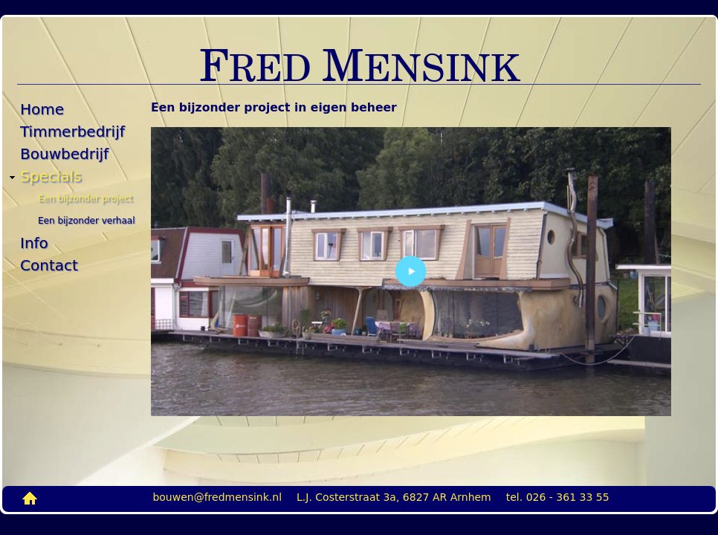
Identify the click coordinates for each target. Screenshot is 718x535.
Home (42, 109)
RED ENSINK (359, 66)
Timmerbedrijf (72, 131)
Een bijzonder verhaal (86, 220)
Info (34, 243)
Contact (49, 265)
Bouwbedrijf (64, 154)
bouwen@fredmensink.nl (217, 497)
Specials (50, 176)
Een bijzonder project (85, 198)
